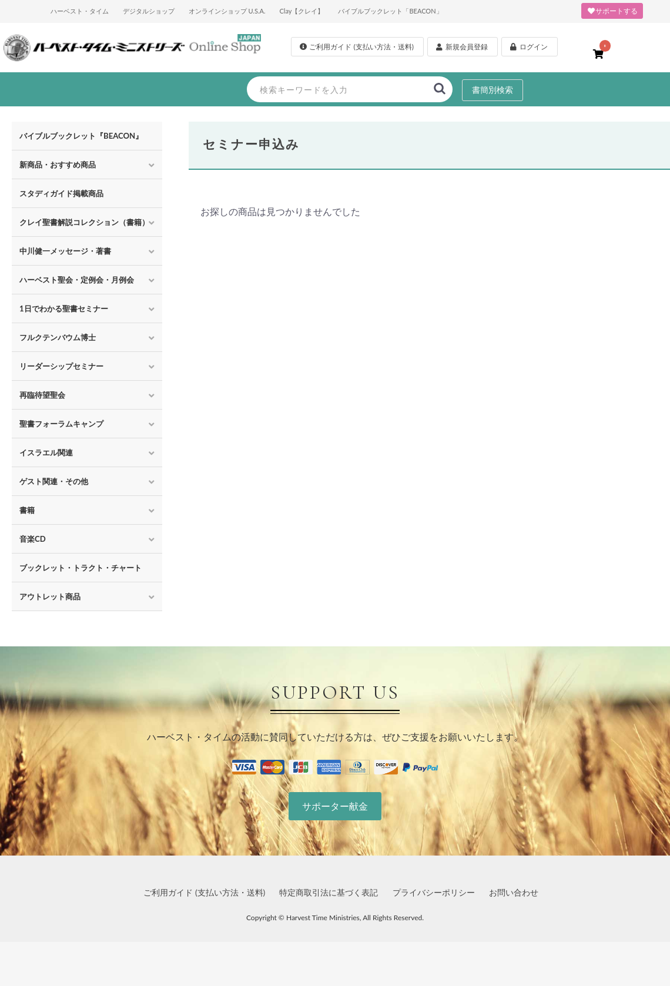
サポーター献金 (335, 805)
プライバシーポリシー (434, 892)
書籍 (27, 510)
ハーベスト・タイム (80, 11)
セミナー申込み (251, 143)
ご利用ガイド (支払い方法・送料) (204, 892)
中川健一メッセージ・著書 (65, 251)
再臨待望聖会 (42, 395)
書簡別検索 (492, 90)
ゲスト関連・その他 (53, 481)
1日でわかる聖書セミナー (63, 308)
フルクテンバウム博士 (57, 337)
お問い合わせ (513, 892)
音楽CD (32, 539)
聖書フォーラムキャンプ (61, 423)
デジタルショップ (149, 11)
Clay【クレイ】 (301, 11)
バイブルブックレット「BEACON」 (390, 11)
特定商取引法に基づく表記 (328, 892)
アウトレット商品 (50, 596)
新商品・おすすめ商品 (57, 164)
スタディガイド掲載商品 (61, 193)
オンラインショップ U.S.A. (227, 11)
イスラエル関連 (46, 452)
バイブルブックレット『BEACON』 (81, 135)
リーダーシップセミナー (61, 366)
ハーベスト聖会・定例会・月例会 (76, 279)
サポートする (612, 10)
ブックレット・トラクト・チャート (80, 567)
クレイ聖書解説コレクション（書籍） (84, 222)
